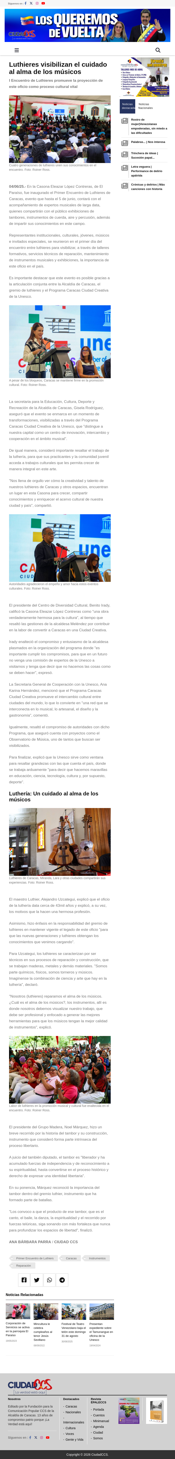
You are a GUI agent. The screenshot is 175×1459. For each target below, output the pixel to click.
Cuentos (99, 1415)
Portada (98, 1409)
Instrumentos (97, 1258)
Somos (98, 1438)
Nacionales (73, 1412)
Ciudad (98, 1432)
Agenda (98, 1427)
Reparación (23, 1265)
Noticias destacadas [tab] (128, 106)
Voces (70, 1434)
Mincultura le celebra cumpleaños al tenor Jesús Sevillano (43, 1331)
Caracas (71, 1258)
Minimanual (101, 1421)
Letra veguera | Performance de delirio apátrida (146, 171)
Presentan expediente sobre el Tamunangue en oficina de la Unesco (101, 1331)
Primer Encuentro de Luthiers (35, 1258)
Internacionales (73, 1422)
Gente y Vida (75, 1439)
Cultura (71, 1428)
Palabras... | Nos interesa (148, 142)
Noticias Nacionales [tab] (145, 106)
